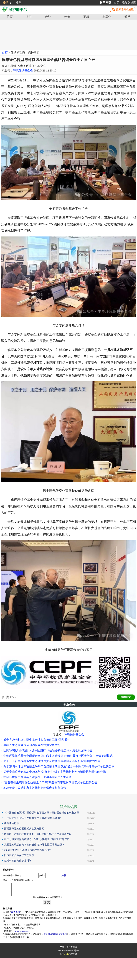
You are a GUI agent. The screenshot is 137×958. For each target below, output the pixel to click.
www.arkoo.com (22, 931)
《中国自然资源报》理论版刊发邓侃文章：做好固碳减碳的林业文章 (41, 812)
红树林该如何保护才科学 (18, 860)
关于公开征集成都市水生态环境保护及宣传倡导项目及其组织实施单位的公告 (51, 761)
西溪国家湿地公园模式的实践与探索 (24, 828)
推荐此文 (126, 697)
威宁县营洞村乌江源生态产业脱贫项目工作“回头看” (36, 739)
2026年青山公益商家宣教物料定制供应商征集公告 (34, 787)
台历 (116, 2)
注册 (18, 2)
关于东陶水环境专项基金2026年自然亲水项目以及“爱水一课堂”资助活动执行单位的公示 (58, 766)
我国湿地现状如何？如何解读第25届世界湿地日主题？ (34, 844)
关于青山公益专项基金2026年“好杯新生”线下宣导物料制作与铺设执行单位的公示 (54, 771)
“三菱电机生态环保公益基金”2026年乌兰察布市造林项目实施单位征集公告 (50, 782)
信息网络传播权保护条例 (55, 934)
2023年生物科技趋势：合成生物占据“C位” (27, 849)
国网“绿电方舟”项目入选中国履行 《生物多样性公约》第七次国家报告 (47, 750)
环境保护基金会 (23, 70)
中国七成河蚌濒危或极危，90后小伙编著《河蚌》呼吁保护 (36, 839)
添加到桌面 (129, 2)
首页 (5, 52)
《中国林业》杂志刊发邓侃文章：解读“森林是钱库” (32, 817)
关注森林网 (71, 947)
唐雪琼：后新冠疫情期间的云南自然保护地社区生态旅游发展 (38, 833)
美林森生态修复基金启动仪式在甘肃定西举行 (31, 745)
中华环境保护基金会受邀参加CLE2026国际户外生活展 (37, 777)
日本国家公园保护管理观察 (19, 855)
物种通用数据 (11, 823)
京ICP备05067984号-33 (68, 950)
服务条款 (15, 912)
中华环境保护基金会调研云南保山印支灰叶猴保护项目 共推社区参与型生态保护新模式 (58, 755)
